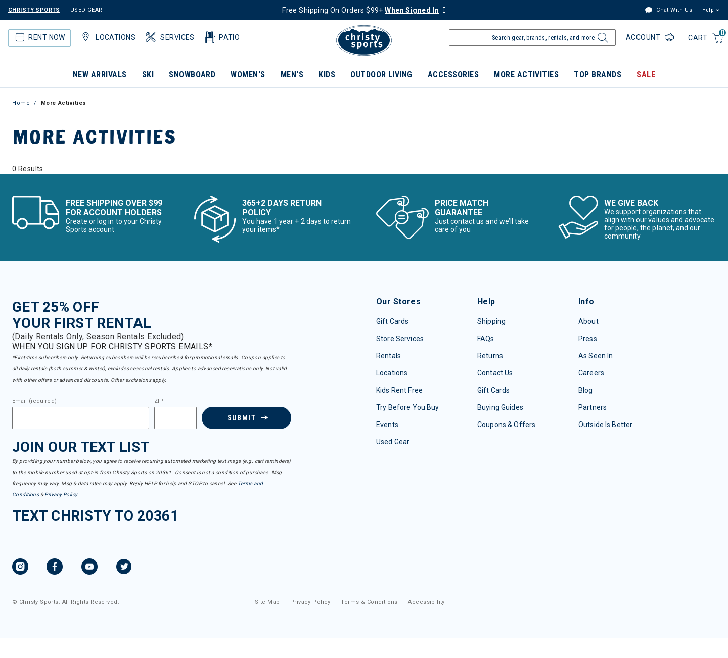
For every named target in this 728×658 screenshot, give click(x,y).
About (588, 321)
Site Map (267, 602)
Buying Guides (500, 407)
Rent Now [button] (39, 37)
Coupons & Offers (506, 424)
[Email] (80, 418)
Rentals (388, 356)
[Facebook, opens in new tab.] (55, 568)
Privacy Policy (60, 494)
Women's (248, 74)
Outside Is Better (605, 424)
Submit (241, 418)
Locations (391, 373)
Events (387, 424)
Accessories (453, 74)
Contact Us (495, 373)
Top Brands (597, 74)
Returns (490, 356)
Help (707, 10)
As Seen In (595, 356)
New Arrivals (100, 74)
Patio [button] (221, 37)
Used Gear (393, 442)
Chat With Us (668, 10)
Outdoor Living (381, 74)
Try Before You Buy (407, 407)
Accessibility (426, 602)
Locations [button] (107, 37)
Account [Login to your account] (644, 37)
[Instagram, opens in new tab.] (20, 568)
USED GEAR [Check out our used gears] (86, 10)
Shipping (491, 321)
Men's (292, 74)
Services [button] (169, 37)
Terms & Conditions (369, 602)
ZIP (158, 401)
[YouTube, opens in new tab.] (89, 568)
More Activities (526, 74)
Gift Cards (392, 321)
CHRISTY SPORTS (34, 10)
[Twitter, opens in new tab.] (124, 568)
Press (587, 339)
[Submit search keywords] (601, 40)
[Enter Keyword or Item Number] (532, 37)
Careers (591, 373)
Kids (326, 74)
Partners (592, 407)
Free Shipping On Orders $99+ (360, 10)
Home (21, 103)
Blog (585, 390)
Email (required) (34, 401)
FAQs (485, 339)
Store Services (400, 339)
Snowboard (192, 74)
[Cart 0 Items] (706, 38)
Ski (148, 74)
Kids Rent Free (399, 390)
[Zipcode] (175, 418)
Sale (645, 74)
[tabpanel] (364, 169)
